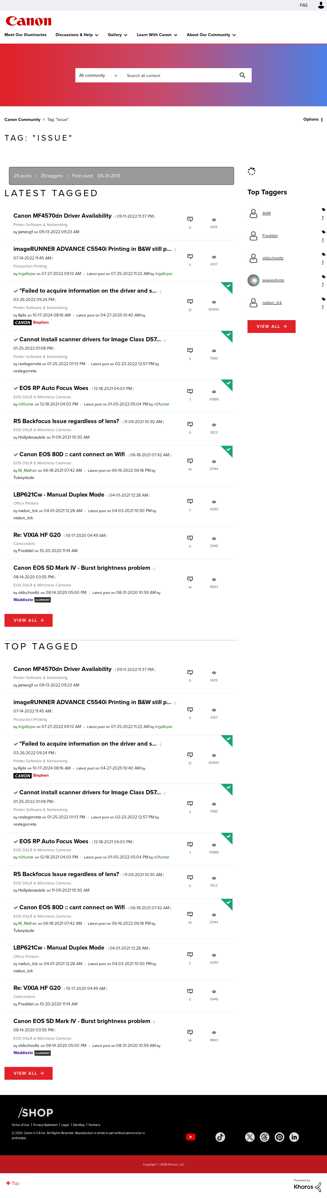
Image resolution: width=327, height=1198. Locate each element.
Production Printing (30, 266)
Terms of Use (20, 1125)
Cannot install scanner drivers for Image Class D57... (89, 343)
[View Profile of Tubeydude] (23, 477)
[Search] (186, 75)
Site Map (79, 1125)
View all (25, 620)
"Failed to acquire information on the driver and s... (87, 294)
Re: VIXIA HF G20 (60, 534)
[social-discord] (309, 1137)
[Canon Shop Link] (33, 1112)
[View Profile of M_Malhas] (27, 470)
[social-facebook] (235, 1137)
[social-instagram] (205, 1137)
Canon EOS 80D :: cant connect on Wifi (95, 454)
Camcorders (24, 543)
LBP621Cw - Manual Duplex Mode (81, 494)
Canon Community (28, 21)
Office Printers (26, 503)
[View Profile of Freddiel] (25, 551)
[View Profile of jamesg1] (25, 232)
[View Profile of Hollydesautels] (31, 437)
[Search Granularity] (98, 75)
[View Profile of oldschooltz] (28, 592)
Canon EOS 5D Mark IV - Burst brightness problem (84, 571)
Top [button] (15, 1183)
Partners (94, 1125)
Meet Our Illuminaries (25, 35)
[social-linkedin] (294, 1137)
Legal (65, 1125)
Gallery (115, 35)
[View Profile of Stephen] (41, 322)
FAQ (304, 5)
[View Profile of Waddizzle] (23, 600)
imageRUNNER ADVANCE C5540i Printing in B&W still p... (94, 252)
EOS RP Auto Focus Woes (76, 387)
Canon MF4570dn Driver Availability (84, 215)
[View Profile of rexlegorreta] (29, 364)
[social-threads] (264, 1137)
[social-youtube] (190, 1137)
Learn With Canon (154, 35)
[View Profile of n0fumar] (26, 404)
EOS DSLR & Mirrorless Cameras (42, 397)
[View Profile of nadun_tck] (28, 511)
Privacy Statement (45, 1125)
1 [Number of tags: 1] (322, 217)
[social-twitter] (250, 1137)
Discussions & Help (74, 35)
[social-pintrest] (279, 1137)
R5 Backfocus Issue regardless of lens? (88, 421)
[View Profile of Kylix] (22, 315)
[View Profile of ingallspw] (26, 274)
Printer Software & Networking (40, 225)
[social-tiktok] (220, 1137)
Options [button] (311, 119)
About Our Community (208, 35)
